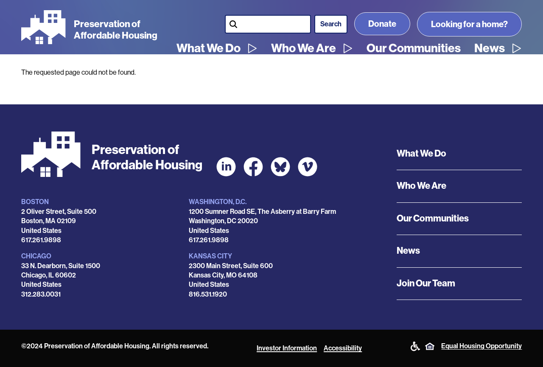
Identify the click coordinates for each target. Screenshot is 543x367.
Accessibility (343, 348)
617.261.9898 (41, 240)
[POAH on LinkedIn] (226, 167)
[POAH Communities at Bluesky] (280, 167)
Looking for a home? (469, 24)
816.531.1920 (208, 294)
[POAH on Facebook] (253, 167)
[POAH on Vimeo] (307, 167)
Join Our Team (426, 283)
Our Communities (414, 48)
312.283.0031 (41, 294)
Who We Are (303, 48)
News (489, 48)
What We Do (208, 48)
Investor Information (287, 348)
